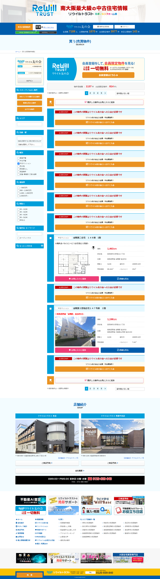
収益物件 (21, 171)
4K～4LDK (22, 215)
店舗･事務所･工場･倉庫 (26, 174)
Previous (13, 558)
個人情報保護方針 (22, 540)
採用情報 (19, 533)
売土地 (21, 166)
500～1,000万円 (24, 190)
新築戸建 (21, 158)
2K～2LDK (22, 209)
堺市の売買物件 (87, 523)
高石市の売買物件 (131, 523)
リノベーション (41, 526)
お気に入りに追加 (77, 279)
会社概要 (79, 471)
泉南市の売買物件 (110, 533)
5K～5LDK (22, 217)
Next (147, 558)
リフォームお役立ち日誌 (45, 540)
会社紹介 (19, 523)
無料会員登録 (103, 27)
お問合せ (19, 537)
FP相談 (38, 533)
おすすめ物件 (29, 109)
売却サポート (41, 530)
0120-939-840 (99, 572)
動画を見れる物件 (29, 103)
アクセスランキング (67, 533)
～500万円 (22, 188)
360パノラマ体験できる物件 (29, 97)
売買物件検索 (65, 523)
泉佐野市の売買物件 (132, 530)
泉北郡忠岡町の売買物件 (112, 526)
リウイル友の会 (41, 523)
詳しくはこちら (49, 27)
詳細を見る (123, 279)
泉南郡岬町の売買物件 (90, 537)
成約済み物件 (65, 540)
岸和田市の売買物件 (132, 526)
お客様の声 (64, 537)
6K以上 (21, 220)
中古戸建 (21, 161)
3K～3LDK (22, 212)
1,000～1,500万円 (25, 193)
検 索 (29, 575)
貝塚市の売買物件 (88, 530)
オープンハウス (24, 238)
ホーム (17, 51)
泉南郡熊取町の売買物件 (112, 530)
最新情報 (39, 519)
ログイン (125, 27)
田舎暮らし (22, 169)
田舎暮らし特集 (65, 526)
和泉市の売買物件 (110, 523)
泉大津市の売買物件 (89, 526)
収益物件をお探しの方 (68, 530)
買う (60, 519)
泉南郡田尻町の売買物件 (91, 533)
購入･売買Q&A (41, 544)
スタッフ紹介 (21, 526)
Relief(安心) (40, 537)
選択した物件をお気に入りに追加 (99, 102)
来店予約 (19, 530)
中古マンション (24, 163)
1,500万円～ (23, 196)
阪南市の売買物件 (131, 533)
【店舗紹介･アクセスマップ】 (68, 458)
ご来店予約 (46, 463)
